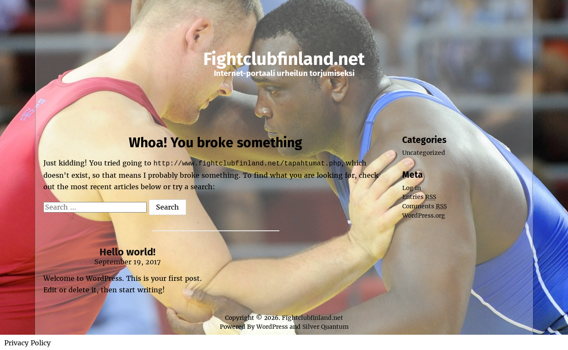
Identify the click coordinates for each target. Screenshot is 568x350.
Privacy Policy (27, 342)
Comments (424, 206)
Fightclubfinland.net (284, 59)
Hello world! (127, 251)
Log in (411, 188)
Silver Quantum (325, 326)
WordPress (272, 326)
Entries (419, 197)
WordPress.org (423, 215)
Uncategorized (423, 153)
